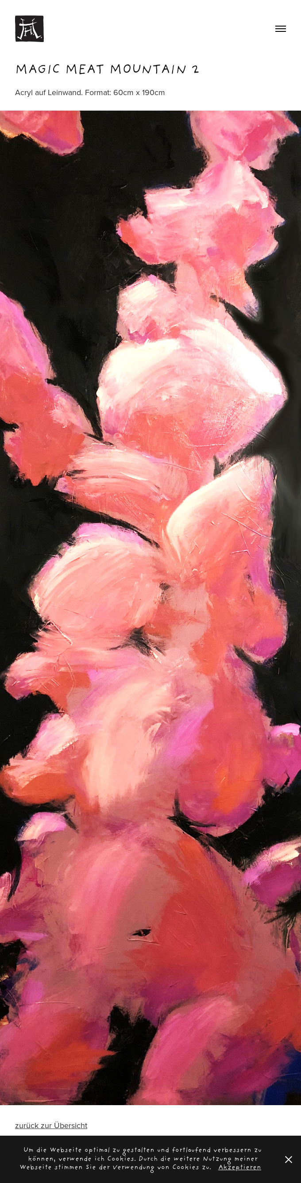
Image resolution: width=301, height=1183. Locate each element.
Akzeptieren (239, 1168)
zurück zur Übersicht (51, 1125)
